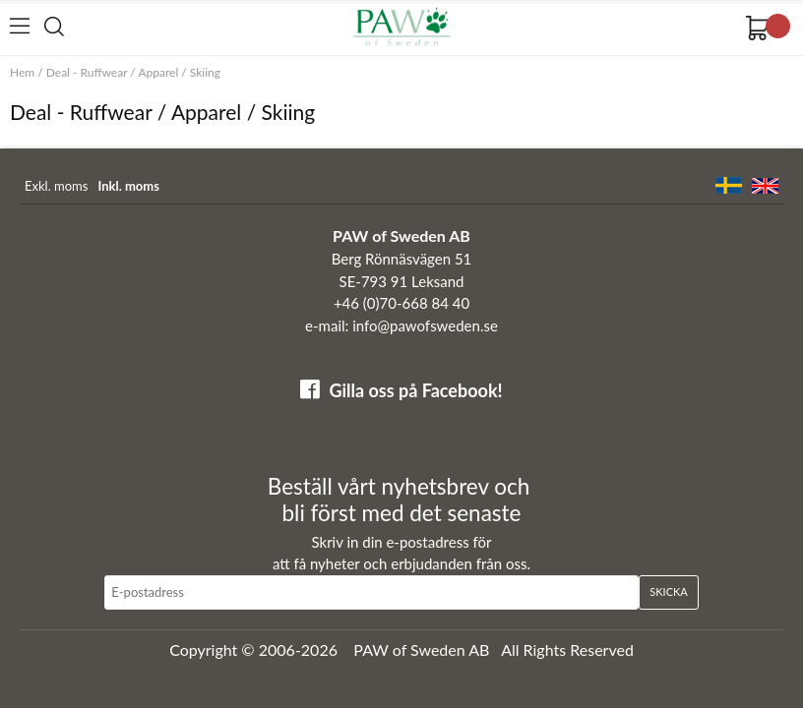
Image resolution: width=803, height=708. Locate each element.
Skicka (668, 591)
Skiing (205, 72)
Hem (22, 72)
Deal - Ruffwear (86, 72)
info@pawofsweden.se (425, 325)
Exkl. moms (56, 186)
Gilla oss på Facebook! (415, 390)
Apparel (158, 72)
